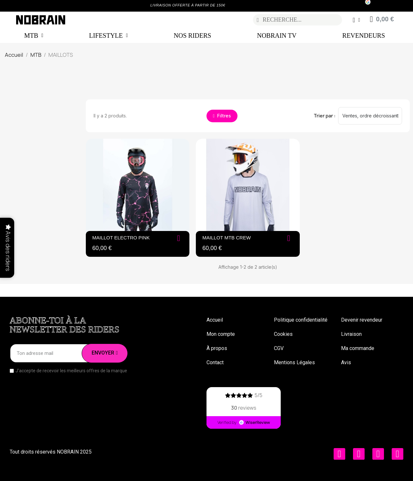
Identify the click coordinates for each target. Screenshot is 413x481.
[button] (222, 116)
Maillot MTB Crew (226, 237)
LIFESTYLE (108, 35)
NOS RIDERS (192, 35)
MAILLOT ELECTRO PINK (121, 237)
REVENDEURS (363, 35)
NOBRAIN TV (276, 35)
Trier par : (325, 116)
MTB (33, 35)
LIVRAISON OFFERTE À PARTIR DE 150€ (187, 5)
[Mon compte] (356, 20)
